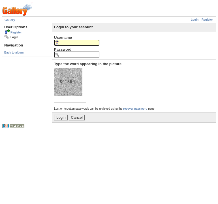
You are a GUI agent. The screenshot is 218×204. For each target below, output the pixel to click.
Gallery (10, 20)
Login (194, 19)
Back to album (13, 52)
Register (207, 19)
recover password (135, 108)
